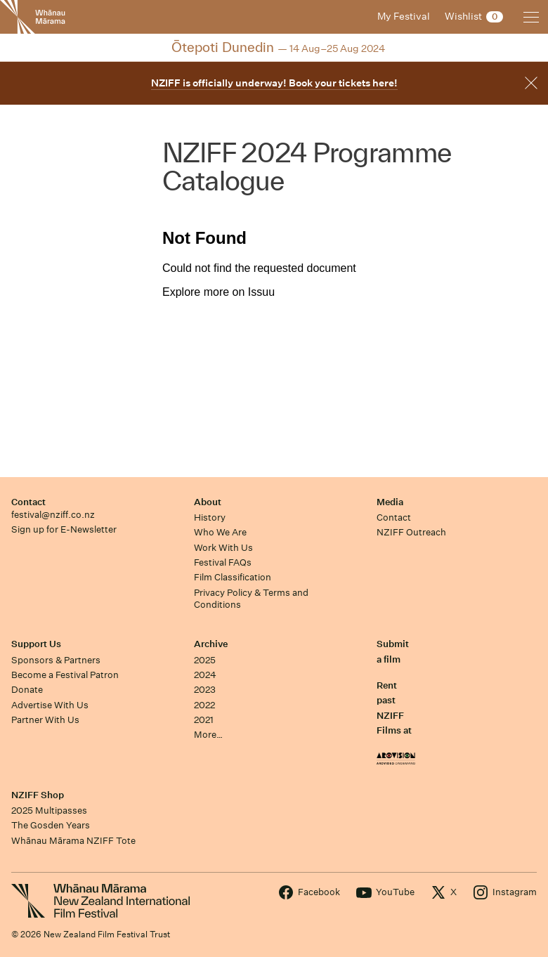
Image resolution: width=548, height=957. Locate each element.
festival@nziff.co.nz (53, 515)
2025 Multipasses (49, 810)
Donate (27, 690)
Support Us (36, 644)
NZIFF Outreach (411, 532)
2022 (204, 705)
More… (208, 735)
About (207, 502)
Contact (28, 502)
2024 (205, 675)
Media (390, 502)
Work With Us (223, 548)
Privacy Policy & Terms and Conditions (251, 599)
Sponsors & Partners (55, 660)
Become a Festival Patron (65, 675)
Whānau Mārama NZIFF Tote (73, 841)
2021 (204, 720)
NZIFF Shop (37, 795)
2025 (205, 660)
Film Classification (232, 577)
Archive (211, 644)
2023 (205, 690)
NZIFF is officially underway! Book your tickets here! (274, 83)
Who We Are (220, 532)
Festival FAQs (223, 562)
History (210, 517)
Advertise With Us (50, 705)
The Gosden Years (50, 825)
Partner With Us (45, 720)
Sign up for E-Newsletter (64, 529)
